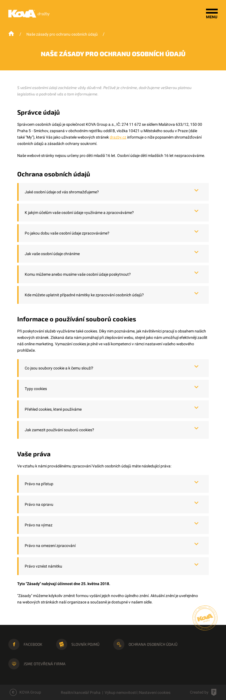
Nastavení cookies (154, 692)
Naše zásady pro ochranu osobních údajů (62, 34)
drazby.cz (118, 137)
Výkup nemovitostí (121, 692)
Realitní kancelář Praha (81, 692)
